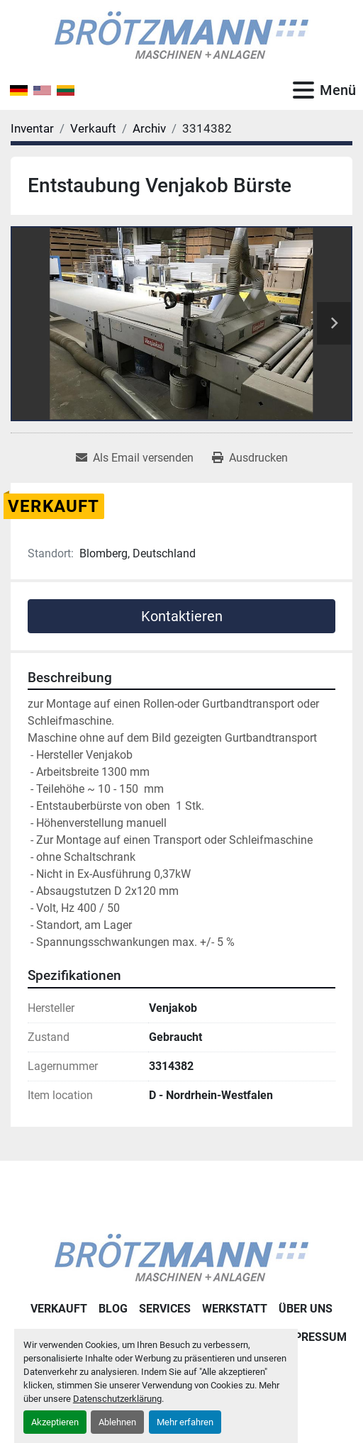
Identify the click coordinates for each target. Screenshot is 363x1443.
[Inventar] (32, 128)
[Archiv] (149, 128)
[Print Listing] (250, 458)
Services (165, 1308)
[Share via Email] (135, 458)
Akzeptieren (55, 1422)
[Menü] (303, 90)
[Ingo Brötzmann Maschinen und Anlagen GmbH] (181, 1257)
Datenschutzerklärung (117, 1398)
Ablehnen (117, 1422)
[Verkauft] (93, 128)
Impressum (314, 1337)
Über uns (306, 1308)
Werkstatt (234, 1308)
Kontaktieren (182, 616)
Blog (113, 1308)
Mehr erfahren (185, 1422)
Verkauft (58, 1308)
